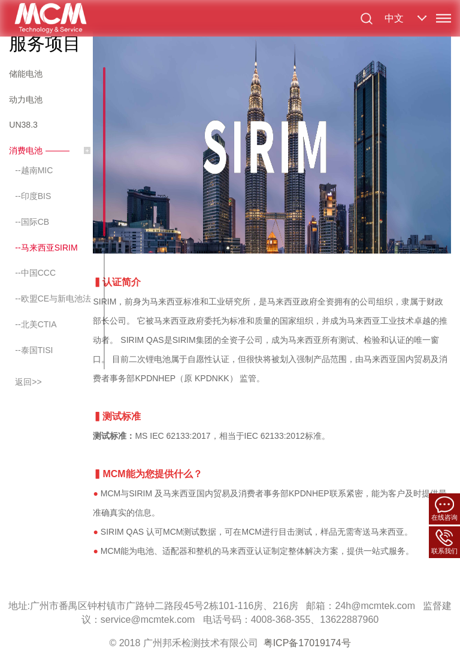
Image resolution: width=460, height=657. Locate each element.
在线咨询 (444, 508)
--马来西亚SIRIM (46, 247)
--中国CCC (35, 273)
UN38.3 (23, 124)
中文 (394, 18)
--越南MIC (34, 170)
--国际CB (32, 222)
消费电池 (26, 150)
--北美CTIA (35, 324)
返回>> (28, 382)
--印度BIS (33, 196)
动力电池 (26, 99)
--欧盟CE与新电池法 (53, 298)
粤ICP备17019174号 (307, 643)
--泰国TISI (34, 350)
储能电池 (26, 74)
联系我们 (444, 541)
